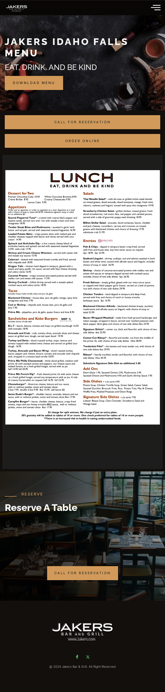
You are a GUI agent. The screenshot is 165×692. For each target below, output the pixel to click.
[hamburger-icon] (156, 8)
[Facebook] (77, 656)
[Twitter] (87, 656)
